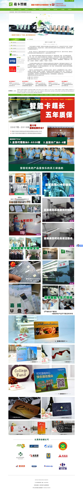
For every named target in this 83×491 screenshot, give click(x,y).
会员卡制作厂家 (24, 92)
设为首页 (67, 0)
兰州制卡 (28, 91)
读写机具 (48, 9)
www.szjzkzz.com (14, 83)
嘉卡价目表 (12, 12)
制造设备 (55, 9)
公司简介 (19, 9)
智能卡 (46, 89)
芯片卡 (43, 89)
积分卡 (40, 89)
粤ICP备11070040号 (47, 487)
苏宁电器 (18, 57)
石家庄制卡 (71, 89)
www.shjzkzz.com (40, 83)
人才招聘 (62, 9)
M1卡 (53, 89)
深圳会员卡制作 (47, 91)
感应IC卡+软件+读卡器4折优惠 (20, 12)
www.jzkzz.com (53, 83)
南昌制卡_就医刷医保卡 (34, 77)
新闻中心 (27, 9)
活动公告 (14, 51)
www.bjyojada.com (27, 84)
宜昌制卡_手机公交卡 (34, 78)
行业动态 (14, 45)
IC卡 (48, 89)
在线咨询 (69, 9)
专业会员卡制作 (30, 92)
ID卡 (51, 89)
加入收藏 (71, 0)
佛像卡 (34, 89)
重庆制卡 (32, 91)
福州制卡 (59, 89)
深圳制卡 (18, 89)
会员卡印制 (63, 91)
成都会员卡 (42, 91)
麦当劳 (18, 66)
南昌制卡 (67, 89)
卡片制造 (34, 9)
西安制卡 (26, 89)
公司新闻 (14, 48)
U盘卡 (36, 91)
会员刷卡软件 (30, 89)
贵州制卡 (21, 91)
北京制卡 (22, 89)
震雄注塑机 (36, 92)
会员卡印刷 (67, 91)
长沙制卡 (63, 89)
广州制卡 (56, 89)
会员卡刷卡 (19, 92)
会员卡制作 (53, 91)
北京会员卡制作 (58, 91)
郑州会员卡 (72, 91)
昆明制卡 (25, 91)
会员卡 (37, 89)
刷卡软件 (41, 9)
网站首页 (12, 9)
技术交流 (14, 42)
